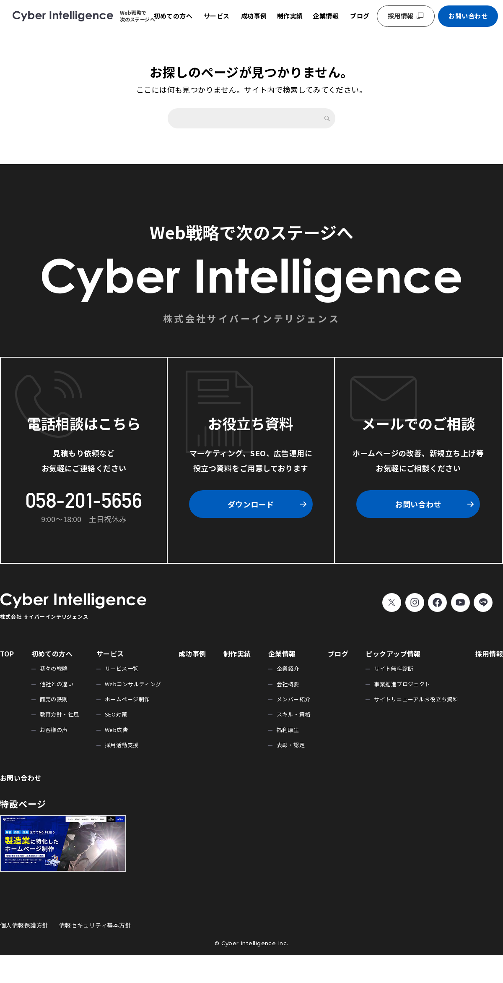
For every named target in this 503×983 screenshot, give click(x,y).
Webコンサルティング (133, 684)
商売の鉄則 (54, 699)
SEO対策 (116, 714)
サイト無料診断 (393, 668)
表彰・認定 (291, 745)
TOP (7, 653)
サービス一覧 (122, 668)
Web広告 (116, 730)
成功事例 (254, 15)
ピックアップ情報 (393, 653)
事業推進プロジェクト (402, 684)
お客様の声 (54, 730)
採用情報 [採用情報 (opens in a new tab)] (401, 15)
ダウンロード (251, 504)
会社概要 (288, 684)
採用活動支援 (122, 745)
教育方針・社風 (59, 714)
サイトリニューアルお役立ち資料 (416, 699)
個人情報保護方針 (24, 925)
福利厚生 (288, 730)
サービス (217, 15)
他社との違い (57, 684)
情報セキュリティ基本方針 (95, 925)
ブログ (359, 15)
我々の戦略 (54, 668)
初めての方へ (172, 15)
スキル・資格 (294, 714)
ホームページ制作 (127, 699)
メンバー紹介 (294, 699)
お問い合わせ (468, 15)
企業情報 (326, 15)
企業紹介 (288, 668)
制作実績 (290, 15)
